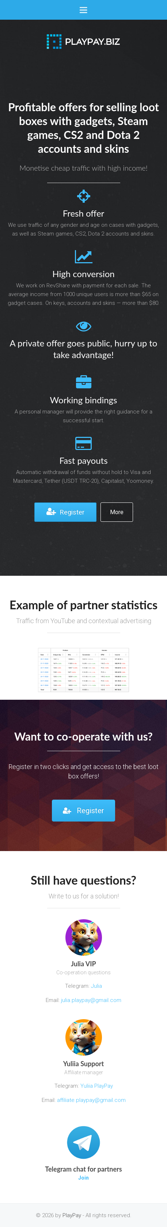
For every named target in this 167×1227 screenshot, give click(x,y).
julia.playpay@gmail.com (91, 1000)
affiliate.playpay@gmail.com (91, 1100)
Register (65, 511)
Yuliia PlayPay (96, 1086)
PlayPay (71, 1215)
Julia (96, 986)
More (117, 512)
